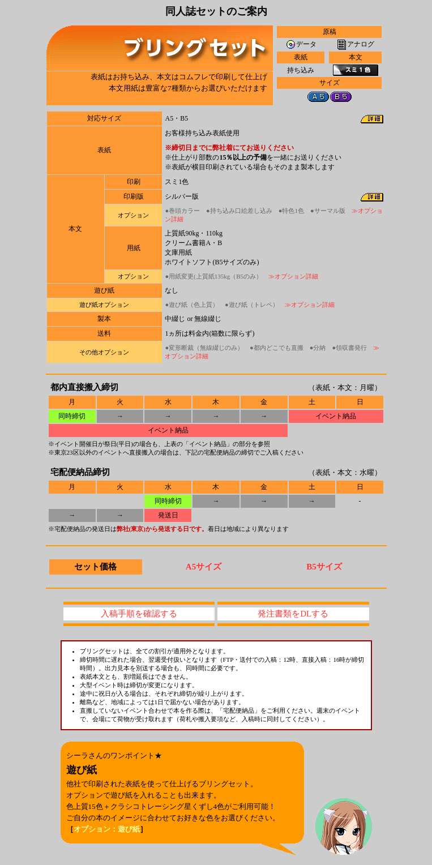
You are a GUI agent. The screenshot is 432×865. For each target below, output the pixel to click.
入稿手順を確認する (139, 613)
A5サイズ (203, 566)
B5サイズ (324, 566)
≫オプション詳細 (293, 276)
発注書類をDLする (293, 613)
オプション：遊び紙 (107, 829)
